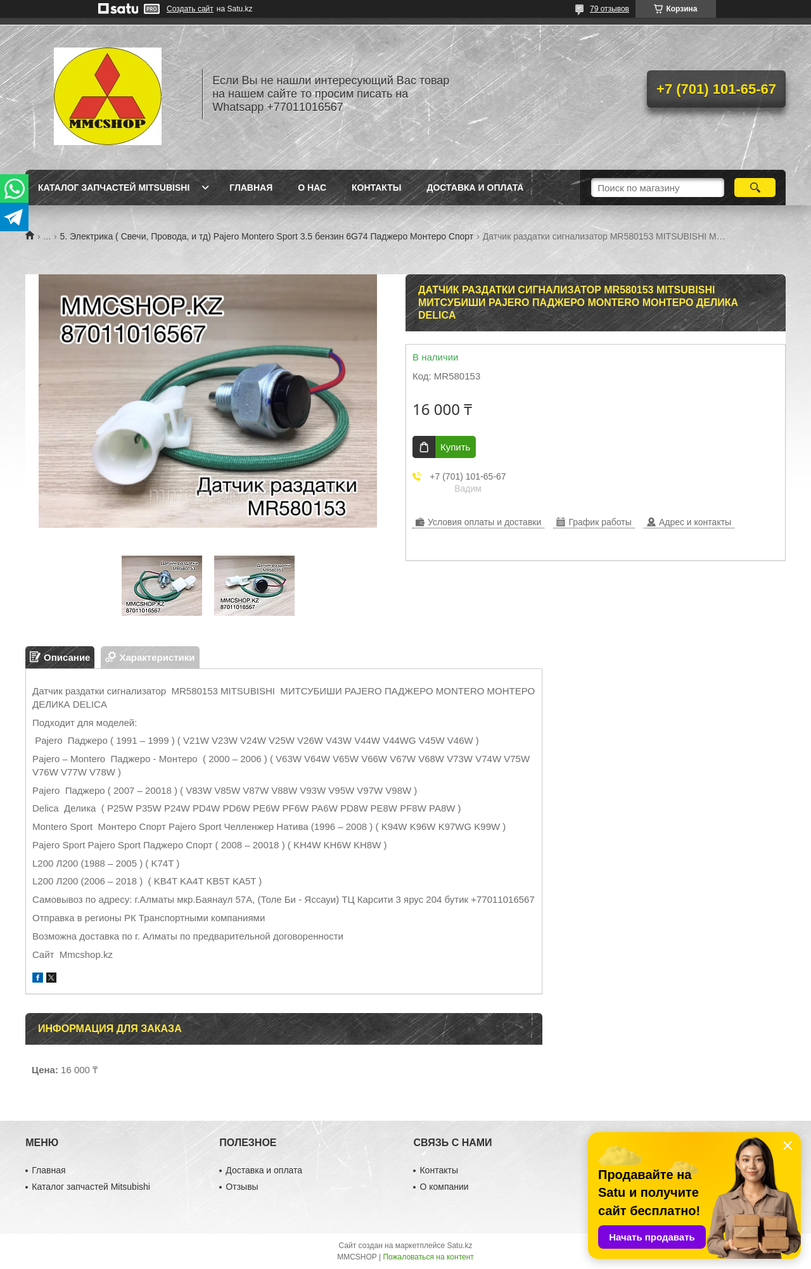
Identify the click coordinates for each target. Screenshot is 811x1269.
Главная (250, 187)
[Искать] (755, 187)
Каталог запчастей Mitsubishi (113, 187)
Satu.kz (459, 1245)
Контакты (376, 187)
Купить (455, 447)
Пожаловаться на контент (428, 1257)
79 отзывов (609, 8)
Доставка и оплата (474, 187)
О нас (312, 187)
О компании (443, 1187)
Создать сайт (190, 8)
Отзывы (242, 1187)
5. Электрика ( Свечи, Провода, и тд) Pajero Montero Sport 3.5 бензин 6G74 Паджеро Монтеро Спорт (267, 236)
